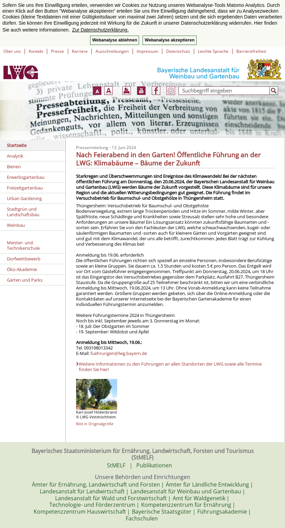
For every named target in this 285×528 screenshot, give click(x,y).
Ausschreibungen (112, 51)
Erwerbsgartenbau (26, 177)
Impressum (147, 51)
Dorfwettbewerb (23, 259)
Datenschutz (178, 51)
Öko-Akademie (22, 269)
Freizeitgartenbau (25, 188)
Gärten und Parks (24, 280)
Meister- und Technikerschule (23, 245)
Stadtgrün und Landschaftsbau (23, 212)
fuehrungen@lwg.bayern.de (118, 353)
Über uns (12, 51)
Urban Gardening (24, 198)
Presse (57, 51)
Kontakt (36, 51)
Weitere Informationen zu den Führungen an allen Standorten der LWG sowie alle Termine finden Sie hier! (170, 366)
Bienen (14, 166)
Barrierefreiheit (251, 51)
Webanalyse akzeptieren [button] (169, 40)
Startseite (16, 145)
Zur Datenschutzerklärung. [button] (100, 30)
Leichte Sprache (213, 51)
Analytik (15, 156)
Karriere (80, 51)
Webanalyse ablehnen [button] (114, 40)
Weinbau (16, 225)
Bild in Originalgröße (94, 423)
